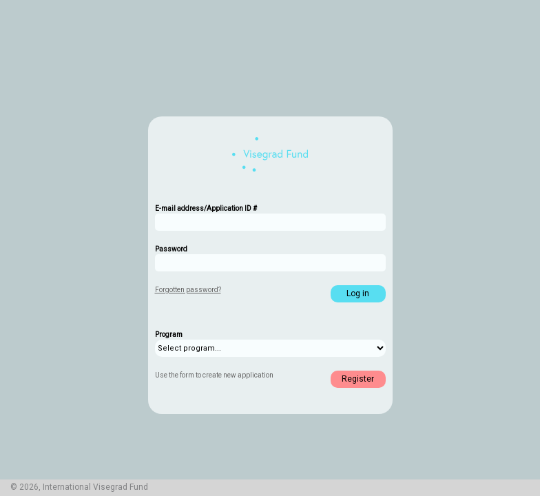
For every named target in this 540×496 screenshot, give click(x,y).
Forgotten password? (188, 289)
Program (169, 334)
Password (171, 249)
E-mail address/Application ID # (206, 208)
